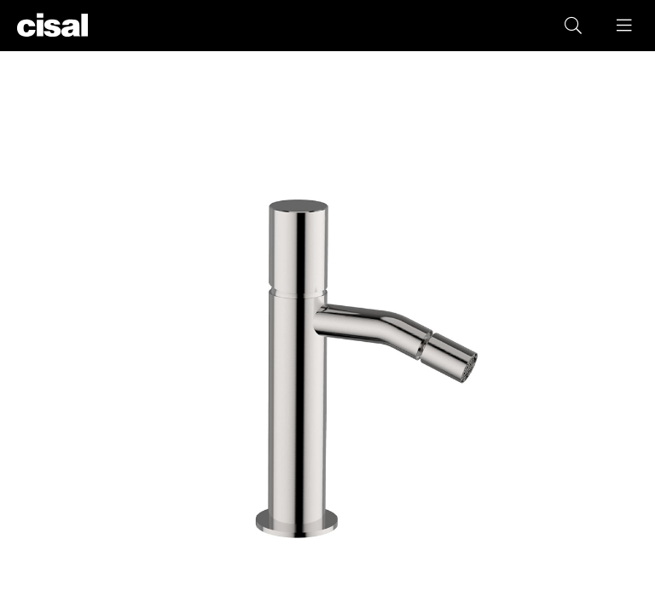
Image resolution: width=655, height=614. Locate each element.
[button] (625, 26)
